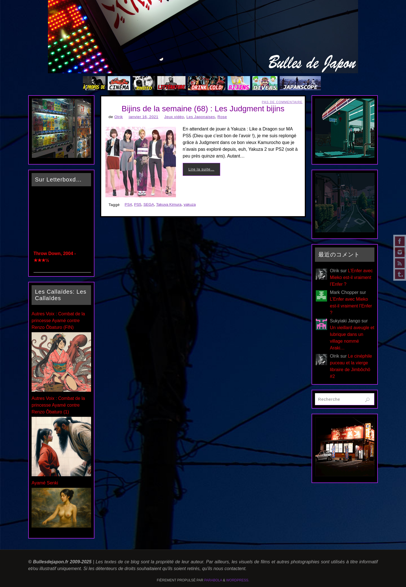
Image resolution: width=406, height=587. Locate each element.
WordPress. (237, 580)
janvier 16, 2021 (143, 117)
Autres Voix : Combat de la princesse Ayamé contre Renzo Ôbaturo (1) (58, 405)
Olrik (118, 117)
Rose (222, 117)
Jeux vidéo (174, 117)
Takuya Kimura (169, 204)
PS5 (137, 204)
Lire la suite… (201, 169)
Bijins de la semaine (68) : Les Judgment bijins (203, 108)
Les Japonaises (200, 117)
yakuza (190, 204)
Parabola (213, 580)
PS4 (128, 204)
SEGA (149, 204)
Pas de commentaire (282, 102)
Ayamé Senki (45, 482)
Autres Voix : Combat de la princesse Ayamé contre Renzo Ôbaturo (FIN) (58, 320)
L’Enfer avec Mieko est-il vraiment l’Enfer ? (351, 277)
